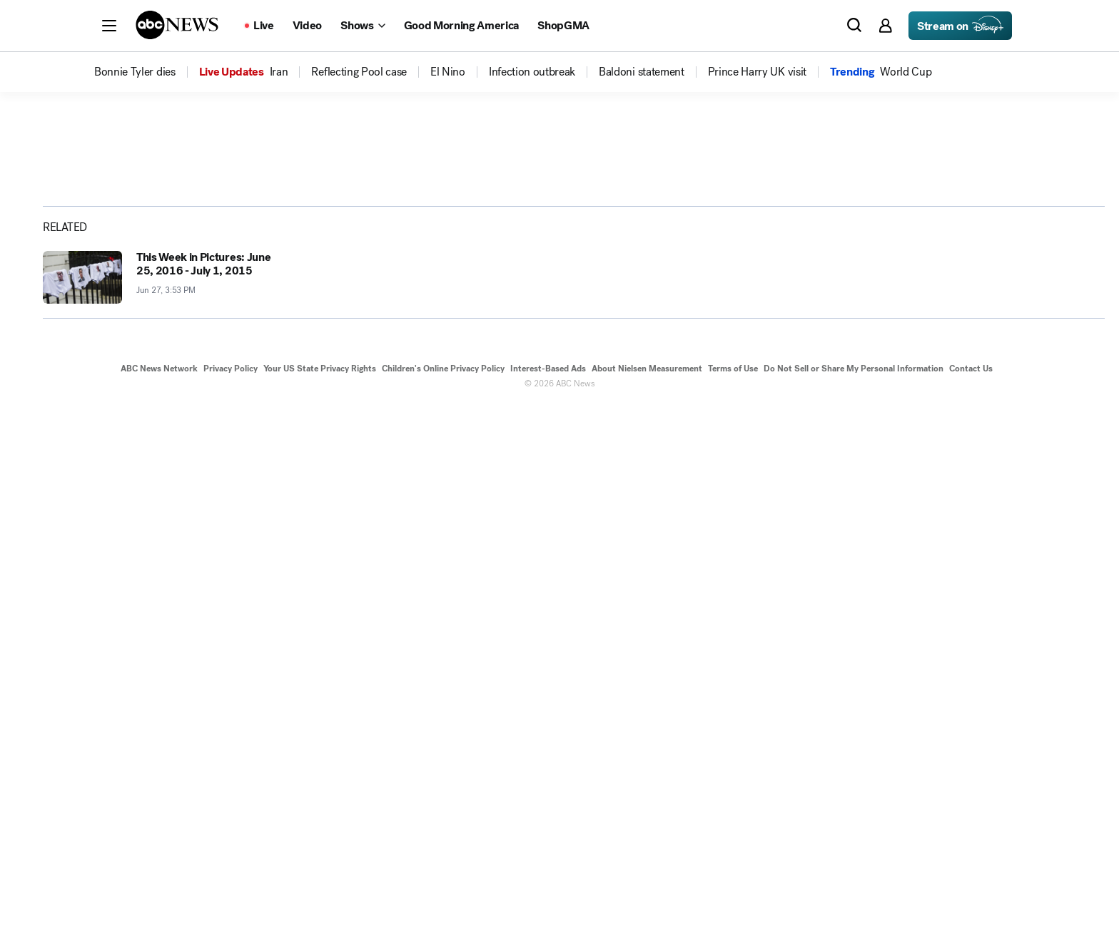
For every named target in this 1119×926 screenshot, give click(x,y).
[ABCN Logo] (177, 25)
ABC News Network (159, 889)
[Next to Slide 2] (853, 469)
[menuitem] (135, 72)
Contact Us (971, 889)
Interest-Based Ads (548, 889)
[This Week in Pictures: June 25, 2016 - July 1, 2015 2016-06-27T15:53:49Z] (163, 797)
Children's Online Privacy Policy (443, 889)
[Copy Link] (1056, 362)
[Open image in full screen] (856, 247)
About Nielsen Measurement (647, 889)
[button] (109, 25)
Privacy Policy (230, 889)
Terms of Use (733, 889)
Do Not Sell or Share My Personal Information (853, 889)
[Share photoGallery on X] (984, 362)
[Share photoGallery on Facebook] (949, 362)
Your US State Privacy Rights (319, 889)
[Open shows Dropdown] (362, 25)
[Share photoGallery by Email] (1020, 362)
